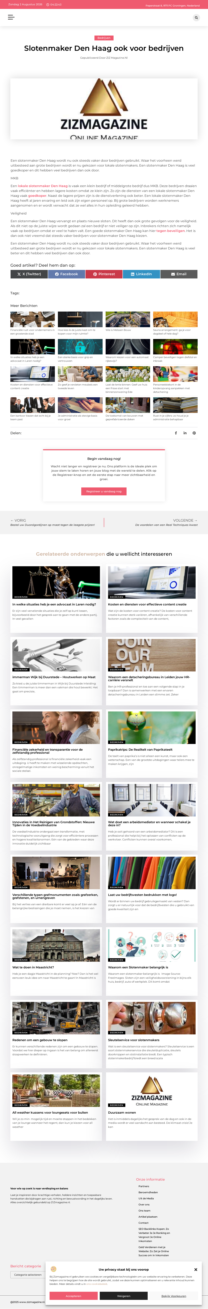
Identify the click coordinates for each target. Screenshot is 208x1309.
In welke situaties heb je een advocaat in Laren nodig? (54, 604)
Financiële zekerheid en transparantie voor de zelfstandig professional (47, 751)
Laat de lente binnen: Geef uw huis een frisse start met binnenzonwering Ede (126, 388)
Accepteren (73, 1296)
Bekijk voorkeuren (173, 1296)
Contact (143, 1222)
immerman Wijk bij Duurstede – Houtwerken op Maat (53, 677)
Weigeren (123, 1296)
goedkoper (37, 196)
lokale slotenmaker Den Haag (43, 186)
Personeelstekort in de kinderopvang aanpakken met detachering (171, 388)
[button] (196, 1270)
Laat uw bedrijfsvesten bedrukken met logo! (142, 895)
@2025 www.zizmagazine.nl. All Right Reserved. (39, 1302)
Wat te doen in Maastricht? (33, 967)
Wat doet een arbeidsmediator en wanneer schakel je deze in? (149, 823)
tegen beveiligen (170, 231)
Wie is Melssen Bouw (118, 329)
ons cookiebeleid (96, 1283)
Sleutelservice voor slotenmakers (133, 1040)
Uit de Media (146, 1198)
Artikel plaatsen (148, 1216)
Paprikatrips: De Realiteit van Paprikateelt (140, 749)
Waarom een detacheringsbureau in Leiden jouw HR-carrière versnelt (149, 678)
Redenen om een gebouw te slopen (39, 1040)
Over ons (144, 1204)
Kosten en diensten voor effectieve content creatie (147, 604)
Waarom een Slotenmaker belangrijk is (138, 967)
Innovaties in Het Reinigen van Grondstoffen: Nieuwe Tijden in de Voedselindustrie (53, 823)
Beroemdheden (148, 1192)
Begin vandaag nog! (104, 459)
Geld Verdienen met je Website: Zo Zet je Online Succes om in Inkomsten (154, 1251)
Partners (144, 1186)
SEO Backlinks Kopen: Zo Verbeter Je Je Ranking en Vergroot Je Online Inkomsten (154, 1235)
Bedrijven (104, 37)
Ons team (145, 1210)
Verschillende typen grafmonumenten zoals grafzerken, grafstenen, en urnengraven (55, 896)
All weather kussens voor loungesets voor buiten (50, 1112)
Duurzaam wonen (122, 1112)
